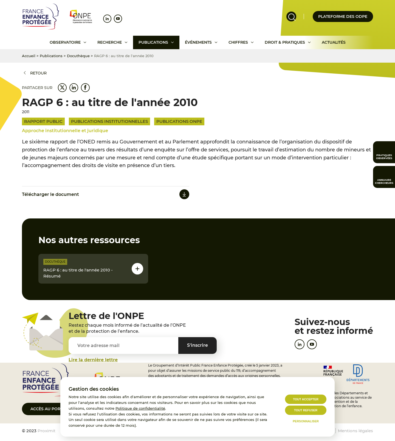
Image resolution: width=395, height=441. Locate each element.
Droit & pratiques (285, 42)
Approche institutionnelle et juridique (65, 130)
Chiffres (238, 42)
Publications (153, 42)
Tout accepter (305, 399)
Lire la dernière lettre (93, 359)
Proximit (46, 430)
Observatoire (65, 42)
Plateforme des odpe (342, 16)
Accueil (28, 56)
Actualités (334, 42)
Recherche (109, 42)
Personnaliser (306, 421)
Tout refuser (305, 410)
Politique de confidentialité (140, 408)
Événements (198, 42)
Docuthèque (78, 56)
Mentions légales (355, 430)
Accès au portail (49, 408)
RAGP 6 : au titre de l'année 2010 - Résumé (78, 273)
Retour (38, 73)
